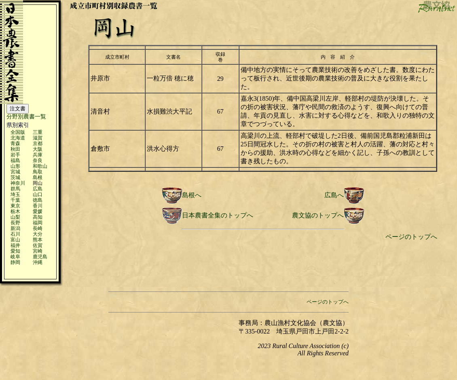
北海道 (18, 138)
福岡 (37, 223)
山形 (15, 166)
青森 (15, 143)
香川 (37, 206)
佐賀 (37, 245)
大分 (37, 234)
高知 (37, 217)
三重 (37, 132)
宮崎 (37, 251)
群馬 (15, 189)
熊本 (37, 240)
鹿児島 (40, 257)
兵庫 (37, 155)
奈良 (37, 160)
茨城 (15, 177)
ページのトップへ (411, 236)
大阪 (37, 149)
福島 (15, 160)
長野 (15, 223)
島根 (37, 177)
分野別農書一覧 (26, 117)
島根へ (191, 195)
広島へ (334, 195)
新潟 (15, 228)
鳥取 (37, 172)
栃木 (15, 211)
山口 (37, 194)
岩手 (15, 155)
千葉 (15, 200)
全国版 (18, 132)
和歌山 (40, 166)
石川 (15, 234)
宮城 (15, 172)
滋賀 (37, 138)
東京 (15, 206)
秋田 (15, 149)
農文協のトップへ (318, 215)
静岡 (15, 262)
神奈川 (18, 183)
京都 (37, 143)
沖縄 (37, 262)
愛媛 (37, 211)
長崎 (37, 228)
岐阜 (15, 257)
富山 (15, 240)
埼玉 (15, 194)
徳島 (37, 200)
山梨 (15, 217)
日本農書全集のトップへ (217, 215)
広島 (37, 189)
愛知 (15, 251)
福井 (15, 245)
